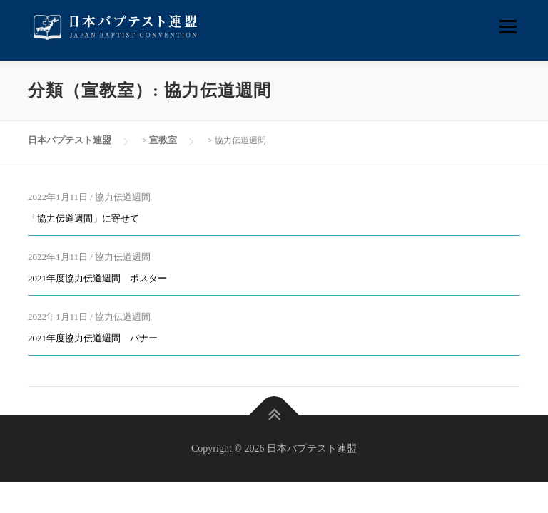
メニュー (507, 26)
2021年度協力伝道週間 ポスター (97, 278)
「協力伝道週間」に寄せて (83, 218)
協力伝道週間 (123, 197)
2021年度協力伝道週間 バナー (93, 338)
